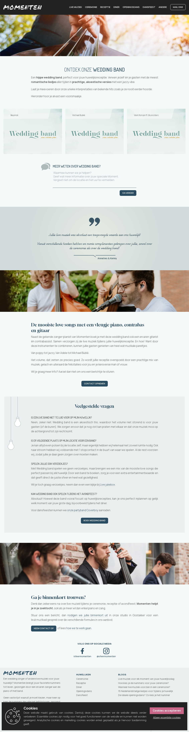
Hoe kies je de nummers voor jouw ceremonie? (143, 683)
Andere (163, 7)
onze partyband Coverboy (82, 510)
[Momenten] (22, 7)
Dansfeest (149, 7)
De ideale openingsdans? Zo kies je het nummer (144, 695)
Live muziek (75, 7)
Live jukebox (107, 485)
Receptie (105, 7)
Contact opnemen (94, 383)
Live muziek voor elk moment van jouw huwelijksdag (146, 678)
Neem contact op (44, 628)
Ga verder (128, 193)
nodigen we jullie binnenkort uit (88, 615)
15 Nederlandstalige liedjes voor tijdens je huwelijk (145, 691)
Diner (116, 7)
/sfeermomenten (82, 656)
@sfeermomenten (106, 656)
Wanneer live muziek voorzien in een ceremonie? (144, 687)
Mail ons (178, 7)
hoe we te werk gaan (78, 628)
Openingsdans (131, 7)
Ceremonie (91, 7)
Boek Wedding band (94, 520)
